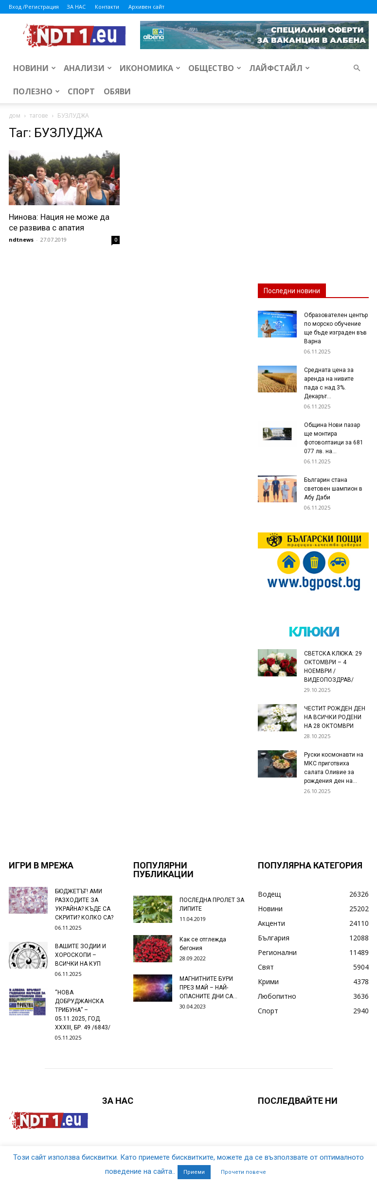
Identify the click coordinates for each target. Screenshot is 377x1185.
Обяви (117, 91)
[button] (357, 68)
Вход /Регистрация (34, 6)
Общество (214, 68)
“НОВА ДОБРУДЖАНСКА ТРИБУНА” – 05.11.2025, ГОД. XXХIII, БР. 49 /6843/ (82, 1010)
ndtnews (21, 239)
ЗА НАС (76, 6)
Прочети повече (243, 1172)
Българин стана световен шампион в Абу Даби (333, 489)
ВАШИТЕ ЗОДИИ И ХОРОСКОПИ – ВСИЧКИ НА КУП (80, 955)
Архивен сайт (146, 6)
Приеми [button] (194, 1172)
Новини (34, 68)
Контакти (107, 6)
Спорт (81, 91)
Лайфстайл (279, 68)
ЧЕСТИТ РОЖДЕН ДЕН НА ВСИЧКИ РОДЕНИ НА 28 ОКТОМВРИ (334, 717)
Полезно (36, 91)
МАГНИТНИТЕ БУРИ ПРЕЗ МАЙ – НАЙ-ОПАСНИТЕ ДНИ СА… (208, 987)
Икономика (150, 68)
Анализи (88, 68)
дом (14, 115)
